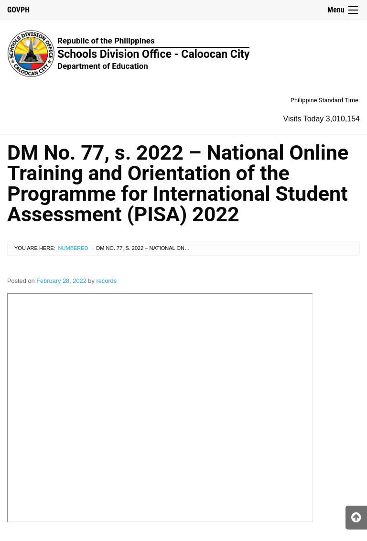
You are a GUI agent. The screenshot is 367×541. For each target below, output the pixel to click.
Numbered (73, 248)
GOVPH (18, 9)
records (106, 280)
